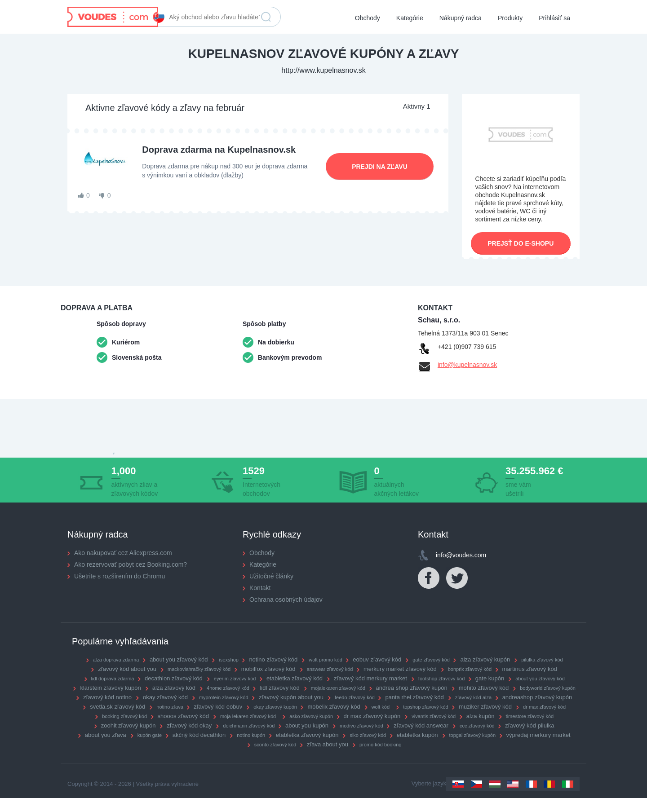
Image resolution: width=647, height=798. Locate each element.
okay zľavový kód (165, 697)
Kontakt (259, 587)
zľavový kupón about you (291, 697)
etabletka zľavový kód (294, 678)
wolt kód (381, 707)
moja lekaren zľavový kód (248, 716)
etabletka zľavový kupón (307, 735)
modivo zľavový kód (361, 725)
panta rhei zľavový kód (414, 697)
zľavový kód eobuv (218, 706)
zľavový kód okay (189, 725)
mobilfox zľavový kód (268, 669)
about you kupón (306, 725)
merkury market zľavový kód (400, 669)
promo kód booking (380, 744)
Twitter (457, 578)
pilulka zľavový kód (542, 659)
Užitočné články (271, 576)
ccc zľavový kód (477, 725)
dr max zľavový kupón (372, 716)
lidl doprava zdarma (112, 678)
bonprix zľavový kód (470, 669)
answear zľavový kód (330, 669)
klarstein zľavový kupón (110, 687)
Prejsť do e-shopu (520, 243)
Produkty (510, 18)
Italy (567, 784)
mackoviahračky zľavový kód (199, 669)
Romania (549, 784)
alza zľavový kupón (485, 659)
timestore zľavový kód (530, 716)
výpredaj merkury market (538, 735)
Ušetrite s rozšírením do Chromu (119, 576)
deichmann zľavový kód (249, 725)
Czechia (476, 784)
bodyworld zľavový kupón (548, 688)
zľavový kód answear (421, 725)
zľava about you (327, 744)
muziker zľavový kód (485, 706)
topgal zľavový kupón (472, 735)
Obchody (367, 18)
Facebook (429, 578)
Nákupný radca (460, 18)
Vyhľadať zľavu (266, 17)
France (531, 784)
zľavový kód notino (107, 697)
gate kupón (489, 678)
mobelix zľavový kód (333, 706)
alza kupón (480, 716)
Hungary (495, 784)
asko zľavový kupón (311, 716)
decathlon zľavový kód (174, 678)
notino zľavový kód (273, 659)
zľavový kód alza (473, 697)
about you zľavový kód (179, 659)
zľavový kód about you (127, 669)
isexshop (228, 659)
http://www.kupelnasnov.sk (323, 70)
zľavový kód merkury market (370, 678)
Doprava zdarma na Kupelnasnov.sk (219, 149)
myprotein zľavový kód (223, 697)
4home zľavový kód (228, 688)
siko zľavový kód (368, 735)
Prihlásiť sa (554, 18)
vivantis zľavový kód (434, 716)
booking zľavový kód (124, 716)
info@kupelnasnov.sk (467, 364)
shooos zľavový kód (183, 716)
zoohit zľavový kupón (128, 725)
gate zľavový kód (431, 659)
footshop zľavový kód (441, 678)
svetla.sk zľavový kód (117, 706)
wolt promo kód (325, 659)
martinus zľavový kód (529, 669)
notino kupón (251, 735)
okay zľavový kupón (275, 707)
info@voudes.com (461, 555)
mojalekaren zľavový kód (338, 688)
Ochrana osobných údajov (286, 599)
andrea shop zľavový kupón (412, 687)
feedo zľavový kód (355, 697)
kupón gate (149, 735)
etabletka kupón (417, 735)
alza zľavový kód (173, 687)
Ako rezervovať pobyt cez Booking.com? (130, 564)
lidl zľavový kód (279, 687)
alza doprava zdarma (116, 659)
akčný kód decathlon (199, 735)
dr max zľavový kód (544, 707)
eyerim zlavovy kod (235, 678)
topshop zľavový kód (425, 707)
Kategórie (409, 18)
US (512, 784)
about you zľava (105, 735)
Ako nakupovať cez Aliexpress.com (123, 552)
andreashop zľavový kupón (537, 697)
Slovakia (458, 784)
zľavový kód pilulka (529, 725)
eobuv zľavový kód (377, 659)
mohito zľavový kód (484, 687)
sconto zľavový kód (275, 744)
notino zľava (169, 707)
